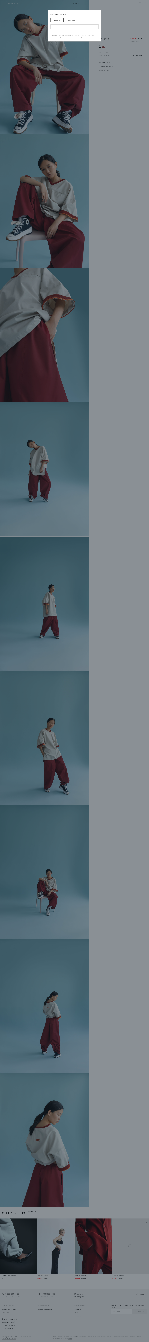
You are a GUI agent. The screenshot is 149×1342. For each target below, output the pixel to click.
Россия (57, 20)
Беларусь (71, 20)
